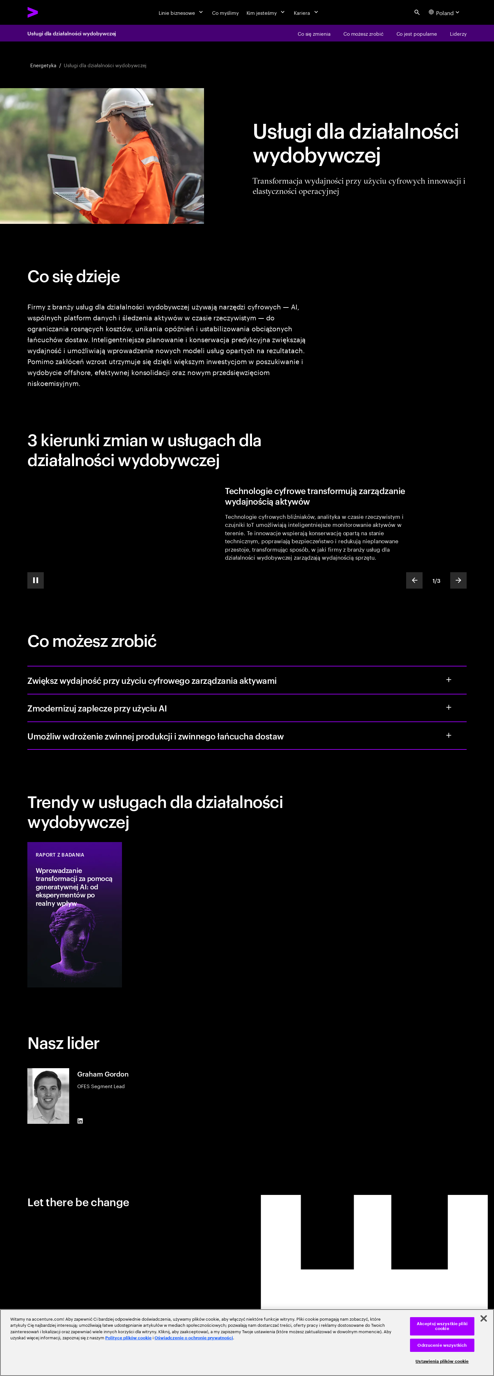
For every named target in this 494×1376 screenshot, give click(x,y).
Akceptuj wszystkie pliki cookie (442, 1326)
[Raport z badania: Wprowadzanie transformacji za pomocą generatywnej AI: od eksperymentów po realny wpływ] (74, 914)
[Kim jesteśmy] (266, 12)
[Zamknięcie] (484, 1318)
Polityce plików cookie (128, 1338)
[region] (247, 1342)
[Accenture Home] (48, 12)
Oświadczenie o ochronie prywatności (193, 1338)
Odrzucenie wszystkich (442, 1345)
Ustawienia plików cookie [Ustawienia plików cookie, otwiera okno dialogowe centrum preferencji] (442, 1361)
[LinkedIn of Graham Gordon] (80, 1121)
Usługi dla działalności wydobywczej (71, 33)
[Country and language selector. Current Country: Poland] (444, 12)
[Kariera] (306, 12)
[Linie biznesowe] (181, 12)
